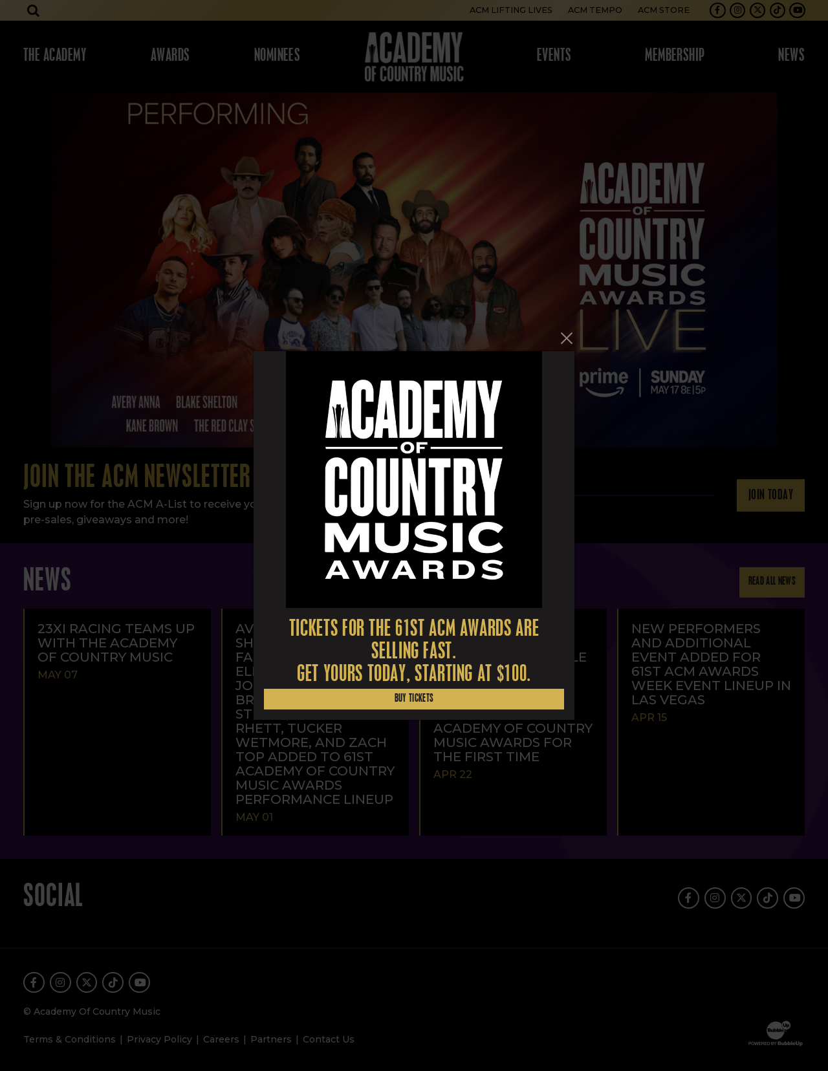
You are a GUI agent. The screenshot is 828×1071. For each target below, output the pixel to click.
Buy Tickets (414, 699)
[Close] (566, 338)
